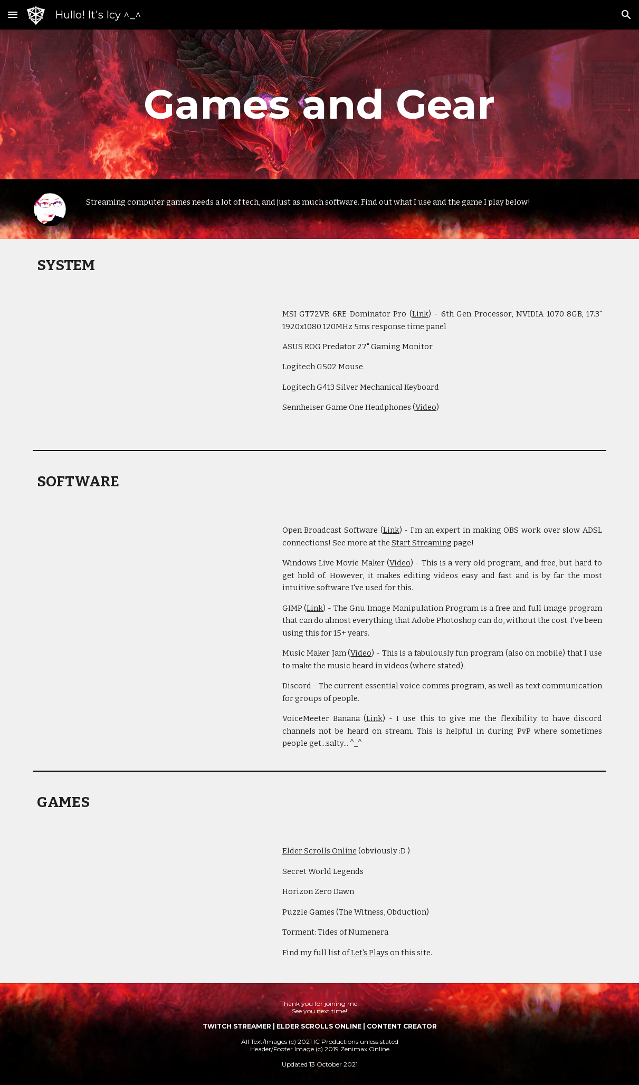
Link (420, 314)
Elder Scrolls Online (319, 851)
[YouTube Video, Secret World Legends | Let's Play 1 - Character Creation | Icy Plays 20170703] (148, 905)
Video (425, 407)
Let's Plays (369, 952)
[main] (319, 104)
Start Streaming (422, 543)
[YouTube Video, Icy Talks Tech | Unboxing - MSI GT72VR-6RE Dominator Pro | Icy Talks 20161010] (148, 368)
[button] (12, 14)
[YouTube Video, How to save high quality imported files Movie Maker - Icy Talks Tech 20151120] (148, 584)
